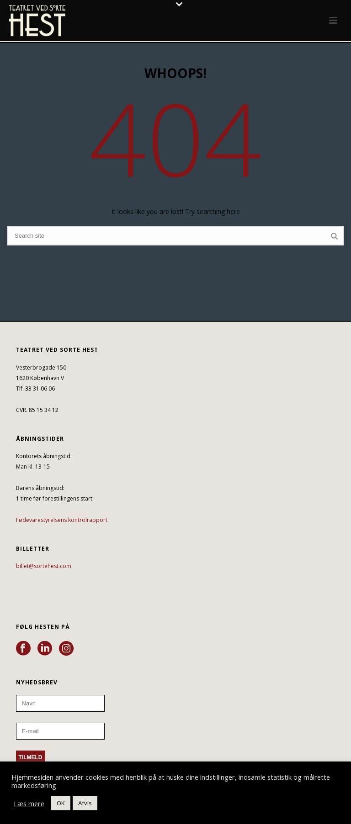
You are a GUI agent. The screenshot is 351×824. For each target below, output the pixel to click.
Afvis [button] (85, 803)
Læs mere (29, 803)
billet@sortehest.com (43, 566)
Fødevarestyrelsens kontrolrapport (61, 520)
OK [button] (61, 803)
